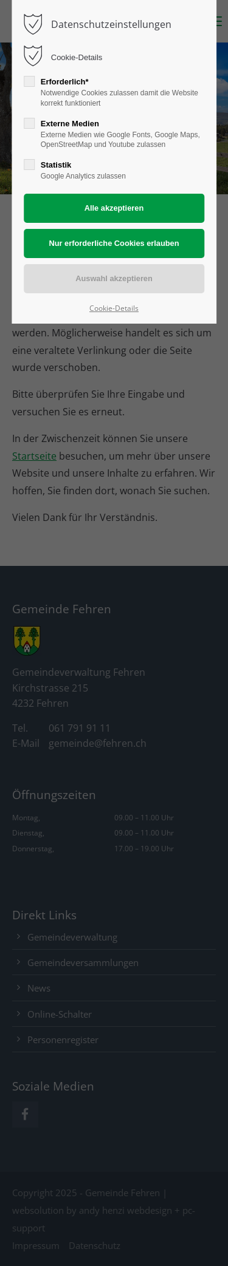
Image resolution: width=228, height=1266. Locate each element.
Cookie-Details (77, 57)
